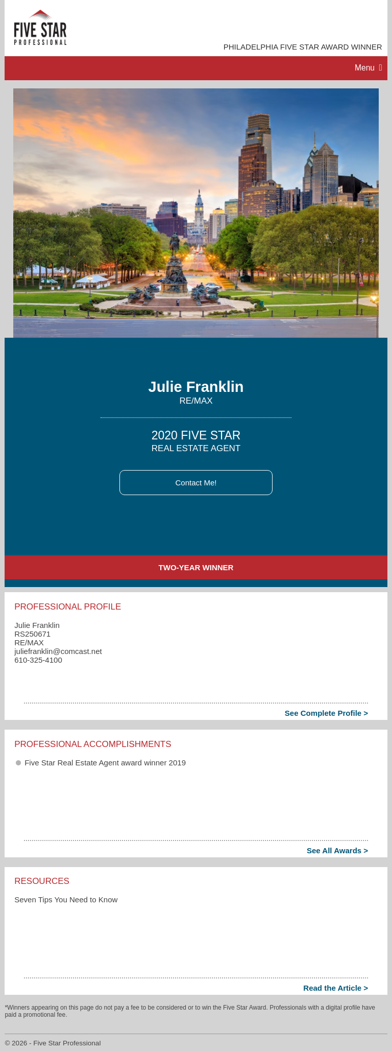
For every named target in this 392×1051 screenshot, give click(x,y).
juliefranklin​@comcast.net (58, 651)
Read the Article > (335, 988)
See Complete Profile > (326, 713)
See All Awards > (337, 850)
